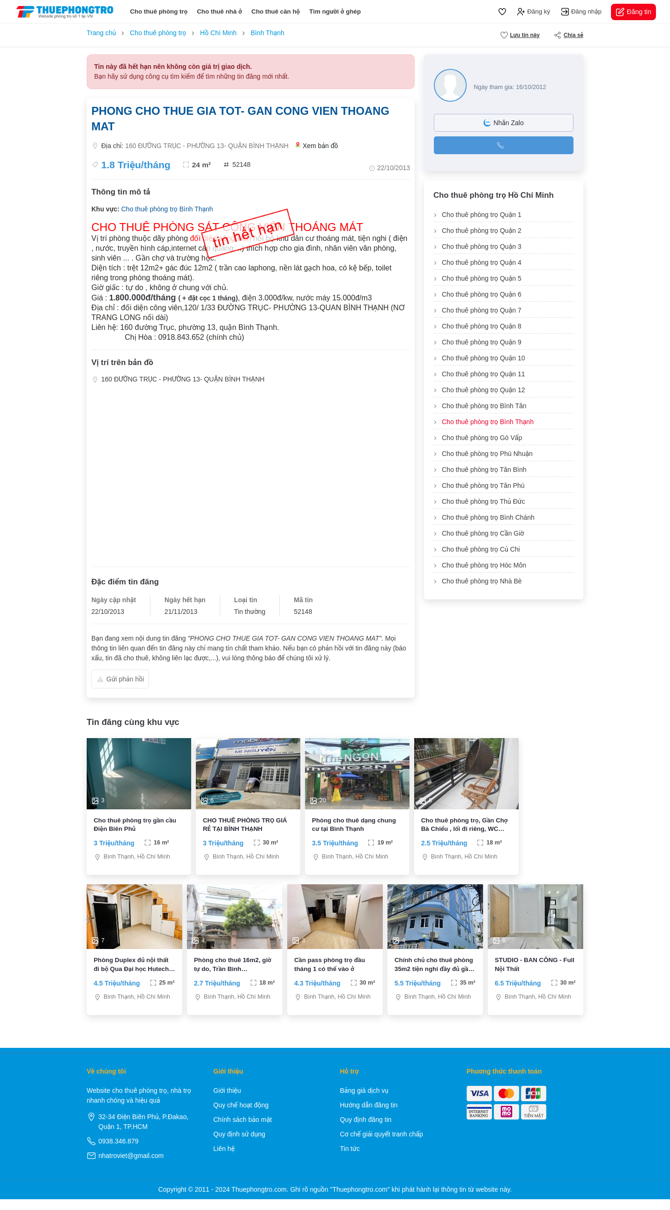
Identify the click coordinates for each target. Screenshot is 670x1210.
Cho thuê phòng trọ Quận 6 (481, 294)
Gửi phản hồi (120, 679)
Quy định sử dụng (239, 1145)
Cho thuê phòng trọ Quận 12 (483, 390)
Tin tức (350, 1159)
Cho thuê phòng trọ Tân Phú (483, 485)
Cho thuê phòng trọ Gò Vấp (482, 437)
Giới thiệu (227, 1101)
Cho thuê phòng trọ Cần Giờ (483, 533)
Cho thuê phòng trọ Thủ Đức (483, 501)
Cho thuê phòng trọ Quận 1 (481, 214)
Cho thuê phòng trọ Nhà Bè (482, 581)
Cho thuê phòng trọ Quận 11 (483, 374)
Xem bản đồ (316, 146)
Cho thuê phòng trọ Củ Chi (481, 549)
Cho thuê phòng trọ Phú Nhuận (487, 453)
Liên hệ (224, 1159)
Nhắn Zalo (503, 123)
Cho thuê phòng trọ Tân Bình (484, 469)
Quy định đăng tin (366, 1130)
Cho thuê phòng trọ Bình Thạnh (167, 209)
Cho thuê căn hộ (276, 11)
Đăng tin (633, 11)
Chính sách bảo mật (242, 1130)
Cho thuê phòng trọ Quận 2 (481, 230)
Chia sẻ (568, 35)
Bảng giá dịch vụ (364, 1101)
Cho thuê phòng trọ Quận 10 (483, 358)
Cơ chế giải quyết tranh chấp (381, 1145)
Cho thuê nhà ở (219, 11)
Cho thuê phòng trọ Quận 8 (481, 326)
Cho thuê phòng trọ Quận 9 (481, 342)
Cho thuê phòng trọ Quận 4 (481, 262)
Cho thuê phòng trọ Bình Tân (484, 406)
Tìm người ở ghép (335, 11)
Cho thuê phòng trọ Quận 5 (481, 278)
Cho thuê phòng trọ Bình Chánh (488, 517)
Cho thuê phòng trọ (158, 11)
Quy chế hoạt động (240, 1116)
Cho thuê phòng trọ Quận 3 (481, 246)
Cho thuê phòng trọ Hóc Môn (484, 565)
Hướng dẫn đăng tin (369, 1116)
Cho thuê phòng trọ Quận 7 (481, 310)
